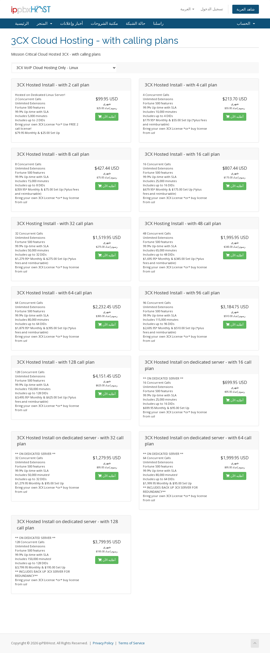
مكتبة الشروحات (104, 23)
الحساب (246, 23)
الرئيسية (22, 23)
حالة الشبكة (135, 23)
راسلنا (158, 23)
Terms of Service (131, 643)
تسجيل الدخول (212, 8)
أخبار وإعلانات (71, 23)
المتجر (44, 23)
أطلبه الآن (106, 116)
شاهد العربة (246, 9)
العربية (187, 8)
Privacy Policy (103, 643)
